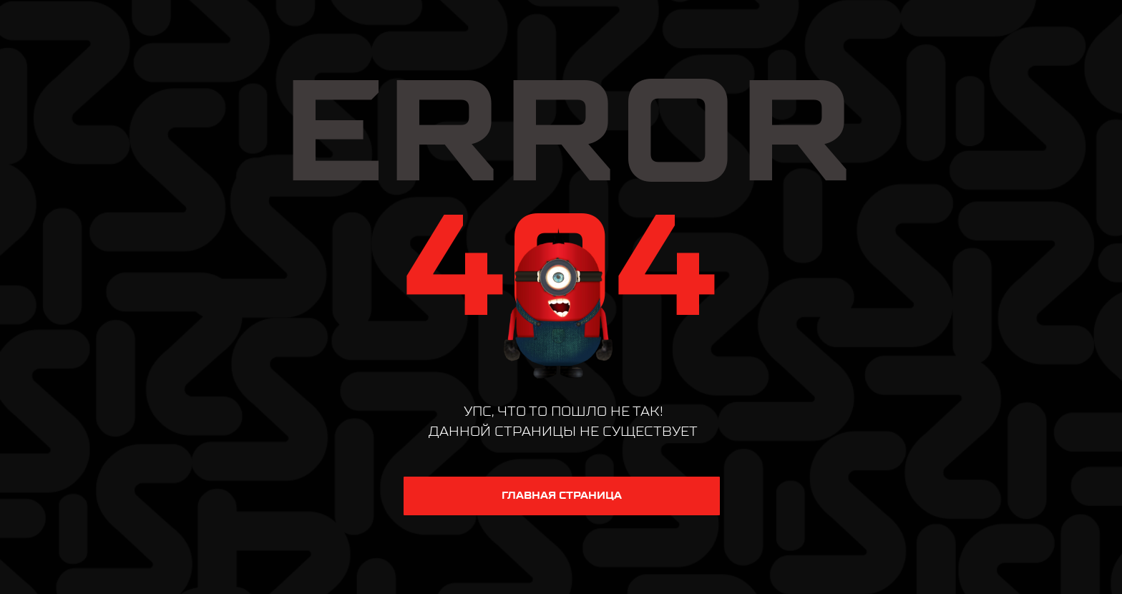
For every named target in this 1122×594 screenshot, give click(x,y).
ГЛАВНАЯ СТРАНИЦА (562, 496)
